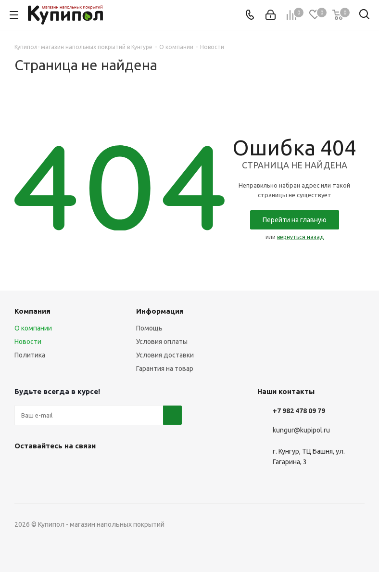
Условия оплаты (162, 341)
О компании (33, 328)
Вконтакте (24, 468)
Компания (32, 311)
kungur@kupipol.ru (301, 430)
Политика (29, 355)
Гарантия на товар (164, 368)
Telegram (48, 468)
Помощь (149, 328)
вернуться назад (300, 237)
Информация (160, 311)
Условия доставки (165, 355)
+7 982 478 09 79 (299, 411)
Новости (27, 341)
